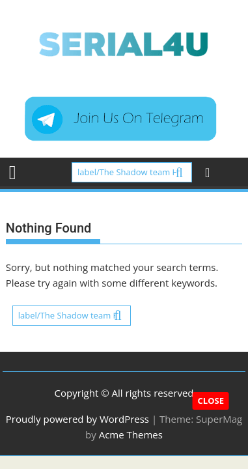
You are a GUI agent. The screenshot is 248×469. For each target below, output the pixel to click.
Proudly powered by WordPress (77, 418)
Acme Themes (131, 434)
